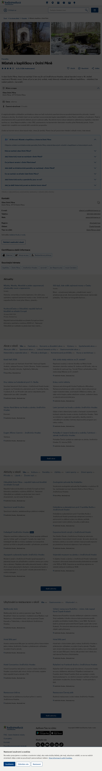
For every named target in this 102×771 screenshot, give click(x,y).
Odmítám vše (23, 764)
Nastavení (37, 764)
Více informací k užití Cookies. (60, 758)
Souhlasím (9, 764)
